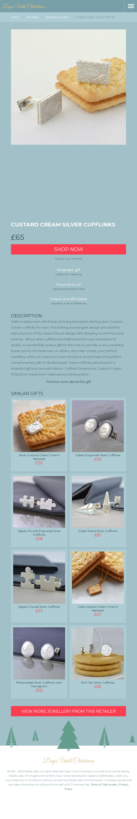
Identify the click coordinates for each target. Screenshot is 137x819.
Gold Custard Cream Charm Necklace (98, 608)
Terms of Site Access (104, 784)
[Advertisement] (68, 184)
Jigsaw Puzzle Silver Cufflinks (39, 607)
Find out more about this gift (68, 382)
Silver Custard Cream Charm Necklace (39, 457)
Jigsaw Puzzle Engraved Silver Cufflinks (39, 532)
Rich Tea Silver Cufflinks (97, 682)
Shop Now (68, 249)
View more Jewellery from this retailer (68, 711)
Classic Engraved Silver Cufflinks (97, 455)
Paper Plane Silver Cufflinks (97, 531)
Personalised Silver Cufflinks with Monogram (39, 684)
